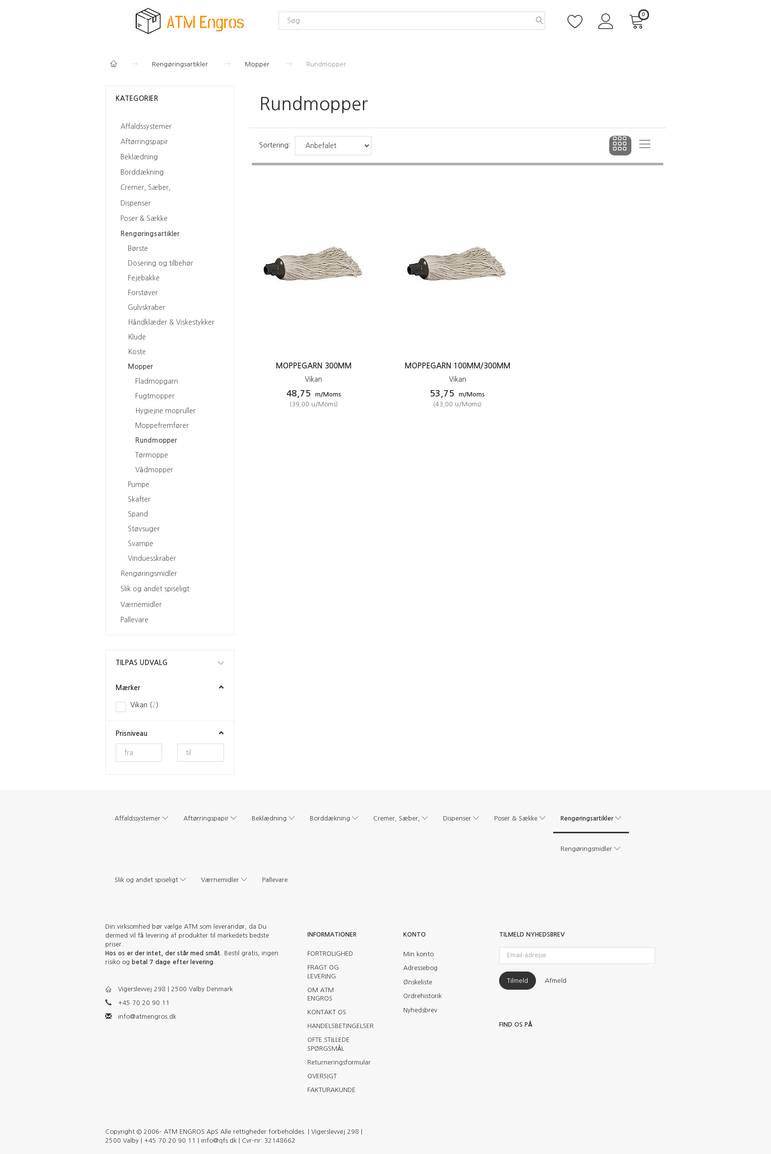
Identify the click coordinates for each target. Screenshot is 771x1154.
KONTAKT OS (326, 1012)
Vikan (313, 379)
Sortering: (274, 145)
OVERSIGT (322, 1076)
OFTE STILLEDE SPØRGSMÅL (328, 1044)
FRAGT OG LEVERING (323, 971)
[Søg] (539, 21)
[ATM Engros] (190, 20)
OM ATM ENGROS (320, 994)
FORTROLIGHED (330, 953)
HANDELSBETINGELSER (335, 1026)
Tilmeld (517, 980)
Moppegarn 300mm (314, 365)
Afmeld (555, 980)
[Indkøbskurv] (638, 20)
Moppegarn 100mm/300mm (457, 365)
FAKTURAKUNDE (331, 1090)
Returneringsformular (335, 1062)
